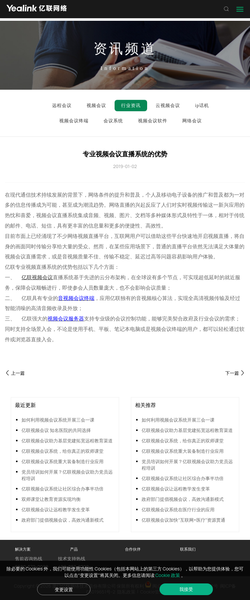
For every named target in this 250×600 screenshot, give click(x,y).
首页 (32, 78)
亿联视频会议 (37, 277)
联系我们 (188, 549)
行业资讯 (55, 78)
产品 (74, 549)
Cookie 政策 (168, 575)
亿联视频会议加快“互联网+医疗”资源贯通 (183, 520)
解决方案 (23, 549)
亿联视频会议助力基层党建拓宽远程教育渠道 (67, 440)
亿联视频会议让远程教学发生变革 (55, 509)
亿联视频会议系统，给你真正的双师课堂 (62, 451)
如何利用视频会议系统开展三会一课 (57, 420)
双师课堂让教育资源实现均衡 (51, 499)
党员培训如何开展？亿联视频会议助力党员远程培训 (67, 475)
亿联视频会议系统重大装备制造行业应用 (62, 461)
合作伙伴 (133, 549)
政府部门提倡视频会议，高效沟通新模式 (62, 520)
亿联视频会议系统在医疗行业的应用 (178, 509)
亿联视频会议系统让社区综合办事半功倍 (62, 489)
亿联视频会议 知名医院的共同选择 (56, 430)
